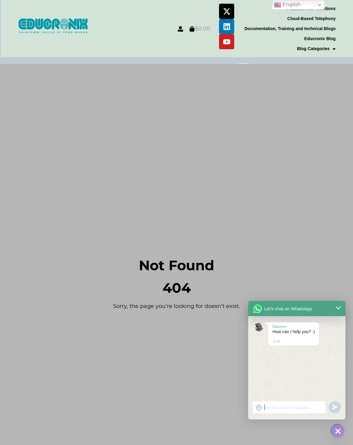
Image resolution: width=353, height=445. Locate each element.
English (287, 5)
